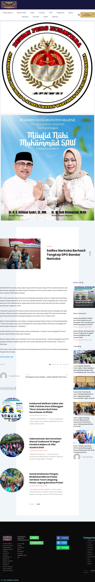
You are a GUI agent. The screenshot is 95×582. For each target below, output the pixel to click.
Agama (89, 563)
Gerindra (42, 13)
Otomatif (36, 17)
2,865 (38, 504)
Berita (71, 13)
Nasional (55, 17)
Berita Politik (21, 13)
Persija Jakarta (8, 13)
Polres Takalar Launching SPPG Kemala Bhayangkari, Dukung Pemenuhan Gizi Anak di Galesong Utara (83, 449)
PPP (50, 13)
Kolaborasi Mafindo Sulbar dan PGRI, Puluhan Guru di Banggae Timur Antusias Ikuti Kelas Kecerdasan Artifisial (46, 408)
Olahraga (25, 17)
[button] (79, 14)
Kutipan (89, 552)
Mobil (32, 13)
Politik (45, 17)
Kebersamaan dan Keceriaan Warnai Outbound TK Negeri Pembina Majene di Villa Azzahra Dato (45, 443)
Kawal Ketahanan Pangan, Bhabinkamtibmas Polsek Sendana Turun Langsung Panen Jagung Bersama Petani (46, 478)
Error (88, 559)
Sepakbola (60, 13)
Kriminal (89, 554)
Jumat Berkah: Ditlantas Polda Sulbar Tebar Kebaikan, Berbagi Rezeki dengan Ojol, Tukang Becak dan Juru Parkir (83, 369)
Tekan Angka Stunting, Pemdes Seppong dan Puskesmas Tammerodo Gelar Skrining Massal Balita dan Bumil (83, 422)
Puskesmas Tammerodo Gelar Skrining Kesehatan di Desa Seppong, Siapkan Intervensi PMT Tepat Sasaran (84, 395)
